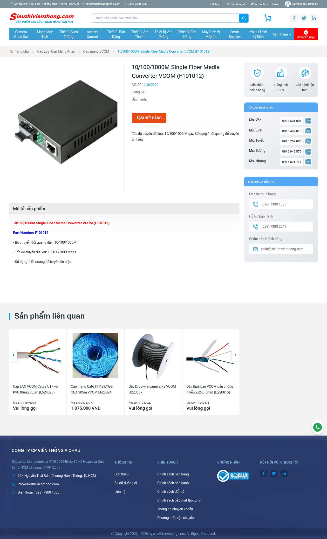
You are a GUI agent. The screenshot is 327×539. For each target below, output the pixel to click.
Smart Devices (234, 34)
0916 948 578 (291, 151)
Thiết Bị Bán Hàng (187, 34)
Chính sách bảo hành (173, 483)
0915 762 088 (291, 141)
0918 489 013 (291, 131)
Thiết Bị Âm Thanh (139, 34)
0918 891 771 (291, 162)
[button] (13, 355)
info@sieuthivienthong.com (101, 4)
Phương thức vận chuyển (175, 518)
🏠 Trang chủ (19, 51)
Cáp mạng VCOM (96, 51)
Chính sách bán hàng (173, 474)
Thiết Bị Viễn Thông (68, 34)
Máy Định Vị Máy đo (211, 34)
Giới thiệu (215, 4)
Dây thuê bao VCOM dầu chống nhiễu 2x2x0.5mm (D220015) (209, 389)
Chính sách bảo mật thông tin (179, 500)
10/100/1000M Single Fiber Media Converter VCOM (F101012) (164, 51)
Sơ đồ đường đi (236, 4)
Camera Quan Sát (21, 34)
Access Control (92, 34)
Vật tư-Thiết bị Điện (258, 34)
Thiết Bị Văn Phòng (163, 34)
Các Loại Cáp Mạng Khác (56, 51)
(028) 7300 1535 (135, 4)
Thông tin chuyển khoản (175, 509)
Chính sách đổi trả (170, 492)
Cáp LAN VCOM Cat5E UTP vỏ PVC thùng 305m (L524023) (35, 389)
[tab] (29, 209)
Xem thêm (282, 34)
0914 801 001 (291, 121)
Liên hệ (275, 4)
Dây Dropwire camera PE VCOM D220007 (152, 389)
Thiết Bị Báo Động (116, 34)
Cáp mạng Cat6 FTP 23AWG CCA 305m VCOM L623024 (92, 389)
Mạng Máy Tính (45, 34)
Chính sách (258, 4)
